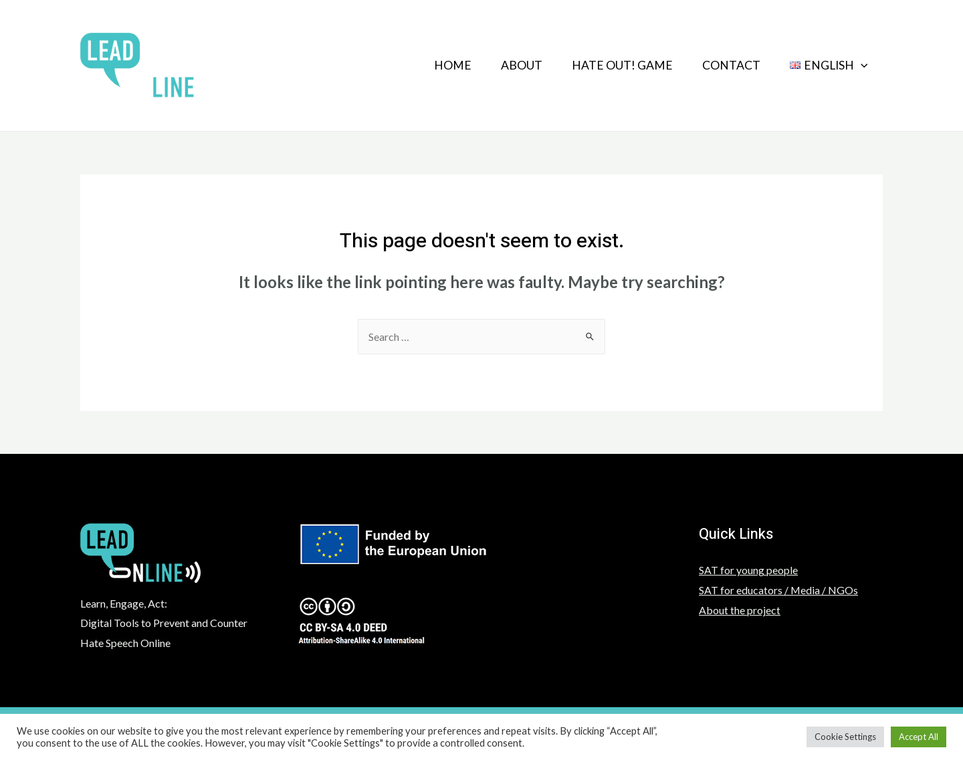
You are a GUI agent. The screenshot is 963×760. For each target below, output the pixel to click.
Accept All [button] (918, 736)
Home (440, 65)
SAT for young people (748, 569)
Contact (727, 65)
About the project (739, 610)
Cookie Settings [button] (845, 736)
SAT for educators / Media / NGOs (779, 590)
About (512, 65)
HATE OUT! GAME (615, 65)
